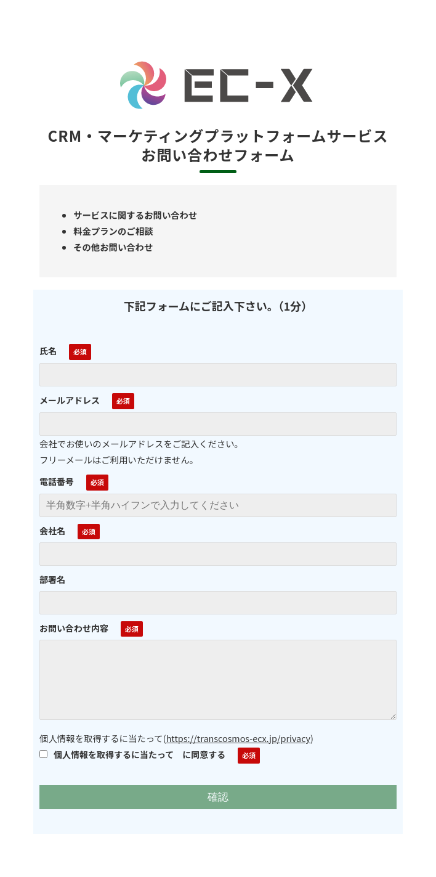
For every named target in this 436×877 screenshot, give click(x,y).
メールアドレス (69, 400)
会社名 (52, 530)
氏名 (48, 351)
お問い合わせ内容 (73, 628)
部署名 (52, 579)
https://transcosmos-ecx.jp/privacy (238, 738)
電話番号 (56, 481)
